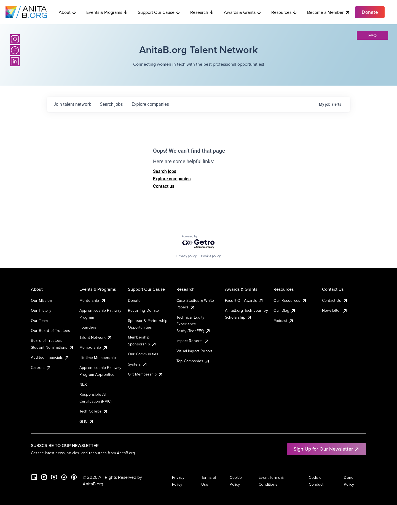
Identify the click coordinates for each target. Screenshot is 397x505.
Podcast (283, 320)
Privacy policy (186, 256)
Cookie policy (211, 256)
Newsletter (335, 310)
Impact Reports (192, 340)
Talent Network (95, 337)
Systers (137, 364)
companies (150, 104)
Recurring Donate (143, 310)
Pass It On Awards (244, 300)
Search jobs (164, 171)
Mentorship (92, 300)
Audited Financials (50, 357)
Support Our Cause (159, 12)
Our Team (39, 320)
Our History (41, 310)
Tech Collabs (93, 411)
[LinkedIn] (15, 61)
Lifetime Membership (97, 357)
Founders (87, 327)
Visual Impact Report (194, 351)
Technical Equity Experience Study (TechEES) (193, 324)
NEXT (84, 384)
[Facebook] (15, 50)
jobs (111, 104)
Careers (41, 367)
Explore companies (172, 178)
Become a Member (328, 12)
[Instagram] (15, 39)
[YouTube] (54, 477)
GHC (86, 421)
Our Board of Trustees (50, 330)
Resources (284, 12)
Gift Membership (145, 374)
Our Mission (41, 300)
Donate (134, 300)
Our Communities (143, 354)
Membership (93, 347)
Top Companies (193, 361)
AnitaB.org (93, 484)
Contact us (163, 186)
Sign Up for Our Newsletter (327, 448)
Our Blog (284, 310)
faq (372, 35)
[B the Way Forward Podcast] (74, 477)
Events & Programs (107, 12)
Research (202, 12)
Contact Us (335, 300)
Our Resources (290, 300)
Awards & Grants (242, 12)
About (67, 12)
